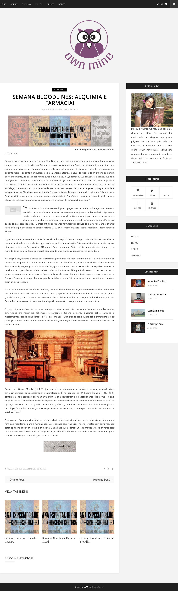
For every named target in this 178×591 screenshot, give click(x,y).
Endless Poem (107, 149)
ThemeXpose (97, 587)
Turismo (26, 4)
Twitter (152, 192)
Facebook (138, 205)
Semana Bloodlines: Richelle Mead (58, 539)
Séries (62, 4)
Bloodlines (60, 90)
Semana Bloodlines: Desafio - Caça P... (22, 539)
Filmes (50, 4)
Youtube (152, 205)
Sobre (14, 4)
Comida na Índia (155, 310)
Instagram (138, 192)
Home (3, 4)
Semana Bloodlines (36, 469)
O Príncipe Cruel (155, 324)
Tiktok (166, 192)
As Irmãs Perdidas (156, 281)
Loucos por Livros (156, 294)
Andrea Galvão (54, 109)
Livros (39, 4)
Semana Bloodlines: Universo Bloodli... (97, 539)
